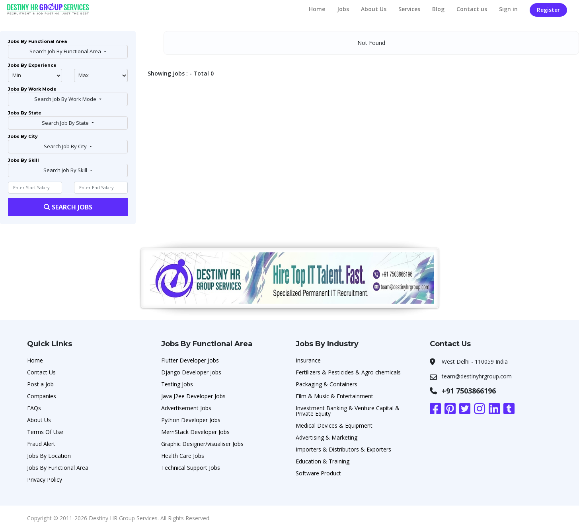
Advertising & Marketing (326, 437)
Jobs (343, 9)
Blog (438, 9)
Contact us (471, 9)
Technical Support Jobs (190, 467)
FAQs (34, 408)
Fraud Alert (41, 444)
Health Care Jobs (182, 455)
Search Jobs (68, 207)
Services (409, 9)
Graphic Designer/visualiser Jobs (202, 444)
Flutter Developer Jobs (190, 360)
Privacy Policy (44, 479)
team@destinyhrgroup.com (477, 376)
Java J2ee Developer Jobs (193, 396)
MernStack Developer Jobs (195, 432)
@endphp (101, 75)
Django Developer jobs (191, 372)
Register (548, 10)
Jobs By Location (49, 455)
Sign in (508, 9)
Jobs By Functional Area (57, 467)
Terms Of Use (45, 432)
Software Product (318, 473)
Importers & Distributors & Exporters (343, 449)
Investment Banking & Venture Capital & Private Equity (348, 410)
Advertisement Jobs (186, 408)
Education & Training (322, 461)
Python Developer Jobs (190, 420)
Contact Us (41, 372)
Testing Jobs (177, 384)
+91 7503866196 (469, 390)
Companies (41, 396)
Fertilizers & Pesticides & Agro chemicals (348, 372)
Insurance (308, 360)
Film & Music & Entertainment (334, 396)
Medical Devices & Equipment (334, 425)
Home (317, 9)
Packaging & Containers (326, 384)
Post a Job (40, 384)
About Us (373, 9)
